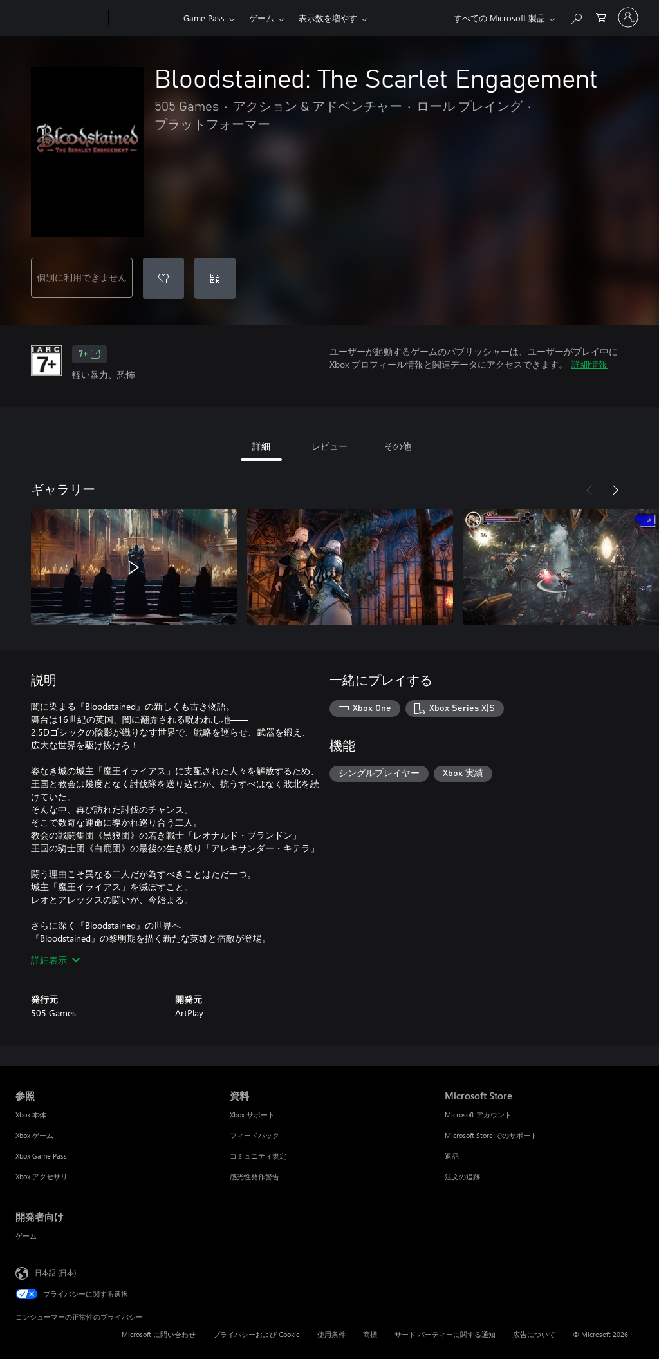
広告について (534, 1334)
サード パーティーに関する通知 (445, 1334)
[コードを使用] (215, 278)
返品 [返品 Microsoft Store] (452, 1156)
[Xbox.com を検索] (576, 16)
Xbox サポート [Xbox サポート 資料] (252, 1114)
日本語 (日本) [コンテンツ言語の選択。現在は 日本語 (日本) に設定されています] (55, 1272)
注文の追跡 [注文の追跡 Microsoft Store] (462, 1176)
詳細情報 (589, 364)
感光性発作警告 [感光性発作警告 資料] (254, 1176)
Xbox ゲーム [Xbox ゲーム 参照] (34, 1135)
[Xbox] (144, 18)
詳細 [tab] (261, 446)
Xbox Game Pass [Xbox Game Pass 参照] (41, 1156)
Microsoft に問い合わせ (159, 1334)
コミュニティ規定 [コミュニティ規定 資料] (258, 1156)
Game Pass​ (204, 17)
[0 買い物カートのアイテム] (601, 16)
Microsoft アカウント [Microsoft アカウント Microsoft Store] (478, 1114)
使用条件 (331, 1334)
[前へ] (589, 490)
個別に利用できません (82, 277)
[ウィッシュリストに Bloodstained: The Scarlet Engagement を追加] (163, 278)
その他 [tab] (397, 446)
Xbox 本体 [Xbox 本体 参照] (30, 1114)
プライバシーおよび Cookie (256, 1334)
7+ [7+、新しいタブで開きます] (89, 354)
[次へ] (615, 490)
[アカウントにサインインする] (628, 17)
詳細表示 (55, 960)
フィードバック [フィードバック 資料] (254, 1135)
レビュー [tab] (329, 446)
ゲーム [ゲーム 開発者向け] (26, 1235)
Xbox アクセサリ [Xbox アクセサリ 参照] (41, 1176)
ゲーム (261, 17)
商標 (370, 1334)
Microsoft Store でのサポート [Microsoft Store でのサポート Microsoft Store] (491, 1135)
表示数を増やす (328, 17)
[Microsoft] (59, 18)
